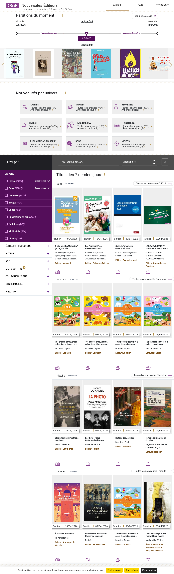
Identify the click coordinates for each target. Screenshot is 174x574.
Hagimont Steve (153, 444)
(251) (21, 224)
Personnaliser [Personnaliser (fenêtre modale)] (149, 570)
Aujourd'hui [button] (87, 21)
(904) (19, 202)
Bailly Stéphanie (62, 253)
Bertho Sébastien (62, 444)
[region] (87, 64)
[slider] (87, 33)
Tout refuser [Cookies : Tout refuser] (132, 570)
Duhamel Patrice (92, 444)
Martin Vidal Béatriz (154, 540)
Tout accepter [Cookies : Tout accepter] (114, 570)
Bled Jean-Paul (122, 442)
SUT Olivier (127, 256)
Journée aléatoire (146, 16)
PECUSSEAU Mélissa (155, 259)
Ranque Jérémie (96, 259)
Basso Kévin (91, 253)
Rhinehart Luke (61, 538)
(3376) (22, 195)
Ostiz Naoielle (61, 259)
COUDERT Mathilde (154, 253)
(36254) (19, 181)
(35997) (18, 188)
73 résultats (87, 45)
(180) (23, 231)
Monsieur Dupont (62, 348)
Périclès (88, 540)
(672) (18, 209)
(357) (33, 217)
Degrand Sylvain (68, 256)
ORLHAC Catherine (154, 256)
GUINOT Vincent (122, 253)
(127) (19, 238)
